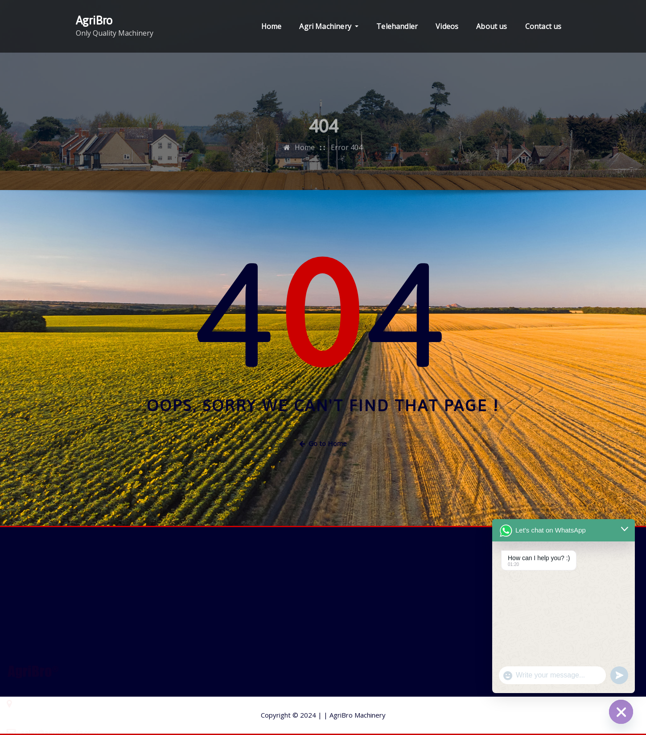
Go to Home (323, 443)
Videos (447, 26)
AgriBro (94, 20)
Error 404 (346, 165)
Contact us (543, 26)
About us (491, 26)
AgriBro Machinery (355, 714)
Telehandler (397, 26)
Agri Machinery (328, 26)
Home (271, 26)
